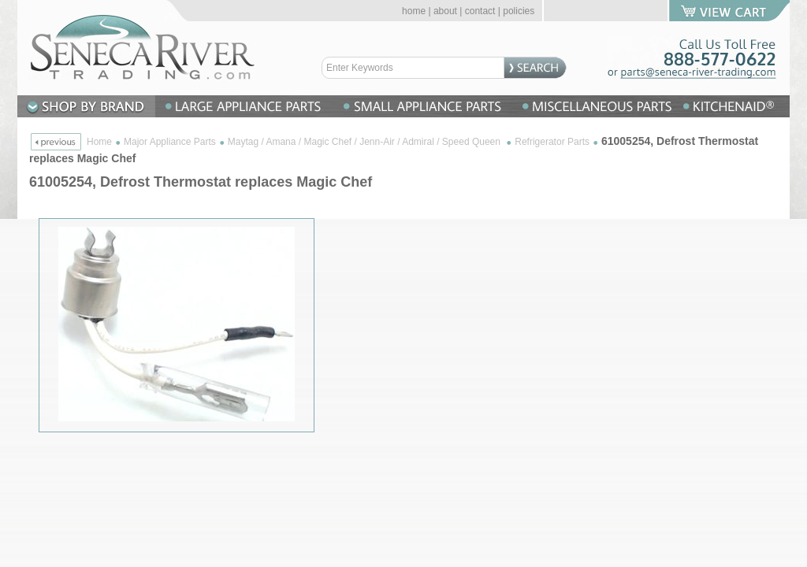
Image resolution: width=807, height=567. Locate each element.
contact (480, 11)
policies (518, 11)
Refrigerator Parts (552, 141)
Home (99, 141)
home (414, 11)
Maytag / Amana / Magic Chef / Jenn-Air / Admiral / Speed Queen (366, 141)
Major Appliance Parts (170, 141)
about (445, 11)
